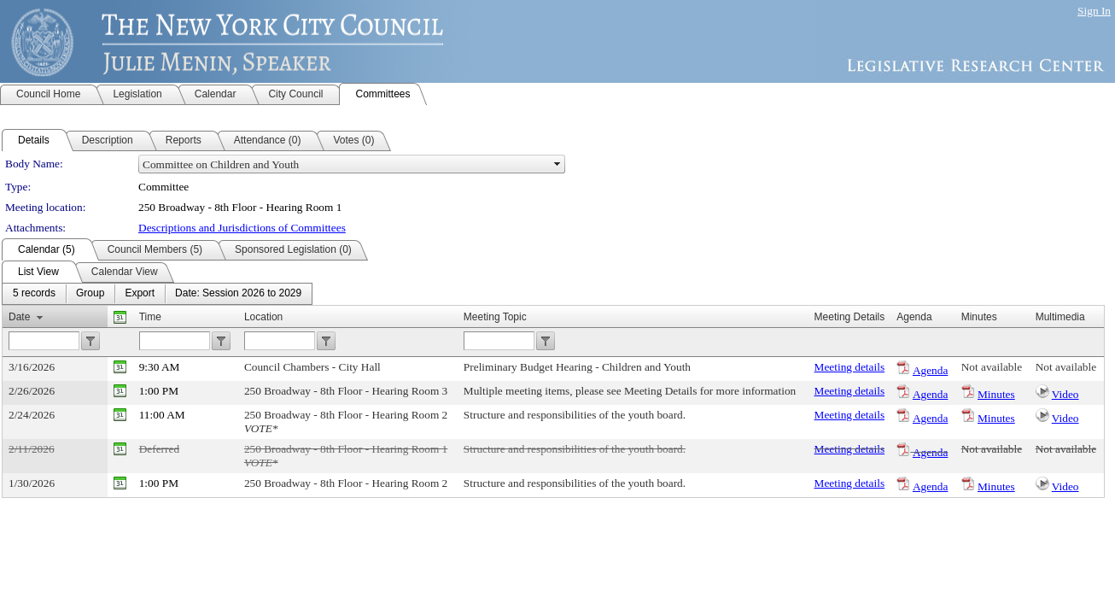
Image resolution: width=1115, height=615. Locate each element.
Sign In (1094, 10)
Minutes (996, 394)
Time (150, 317)
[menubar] (157, 294)
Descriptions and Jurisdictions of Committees (242, 227)
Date (19, 317)
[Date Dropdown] (238, 294)
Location (263, 317)
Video (1065, 394)
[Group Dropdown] (90, 294)
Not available (991, 366)
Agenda (930, 370)
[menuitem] (34, 294)
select (557, 164)
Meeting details (849, 366)
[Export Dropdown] (139, 294)
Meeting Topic (495, 317)
